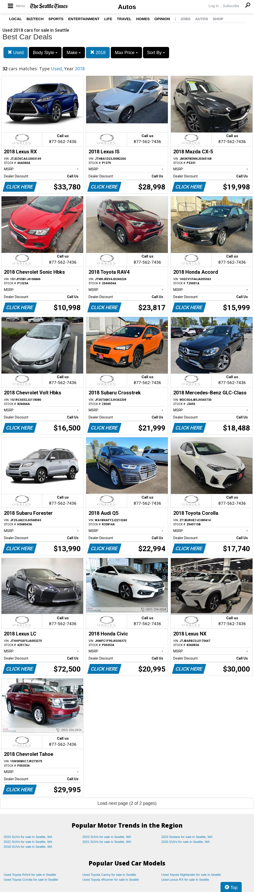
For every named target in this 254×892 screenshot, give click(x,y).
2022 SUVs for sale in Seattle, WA (28, 842)
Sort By (156, 52)
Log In (213, 6)
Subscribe (231, 6)
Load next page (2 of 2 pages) (127, 803)
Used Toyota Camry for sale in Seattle (109, 875)
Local (15, 19)
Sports (56, 19)
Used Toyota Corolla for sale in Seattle (31, 879)
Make (74, 52)
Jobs (185, 19)
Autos (127, 7)
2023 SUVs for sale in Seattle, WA (106, 837)
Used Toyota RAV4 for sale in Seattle (30, 875)
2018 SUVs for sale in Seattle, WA (28, 847)
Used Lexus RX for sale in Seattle (185, 879)
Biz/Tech (35, 19)
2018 (98, 52)
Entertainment (83, 19)
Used (16, 52)
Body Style (45, 52)
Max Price (126, 52)
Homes (143, 19)
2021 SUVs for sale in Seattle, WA (106, 842)
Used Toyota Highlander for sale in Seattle (191, 875)
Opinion (162, 19)
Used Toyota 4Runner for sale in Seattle (110, 879)
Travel (124, 19)
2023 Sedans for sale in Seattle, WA (186, 837)
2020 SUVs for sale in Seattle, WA (185, 842)
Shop (218, 19)
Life (108, 19)
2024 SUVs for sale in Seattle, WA (28, 837)
